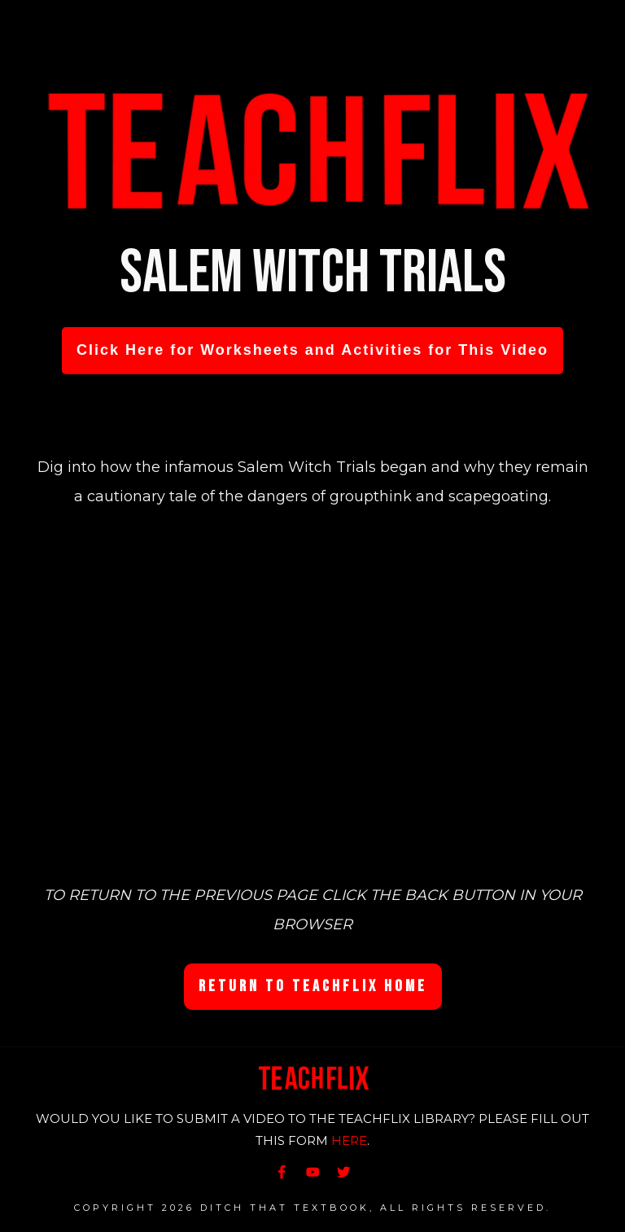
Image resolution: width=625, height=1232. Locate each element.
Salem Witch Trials (313, 273)
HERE (349, 1140)
